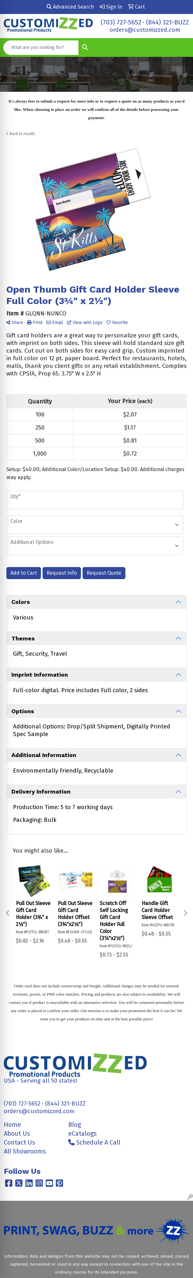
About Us (17, 1133)
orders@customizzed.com (145, 29)
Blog (74, 1124)
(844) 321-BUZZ (167, 22)
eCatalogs (82, 1133)
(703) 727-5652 (121, 22)
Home (12, 1124)
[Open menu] (180, 47)
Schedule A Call (94, 1142)
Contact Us (19, 1142)
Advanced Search (70, 7)
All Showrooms (25, 1151)
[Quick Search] (41, 47)
